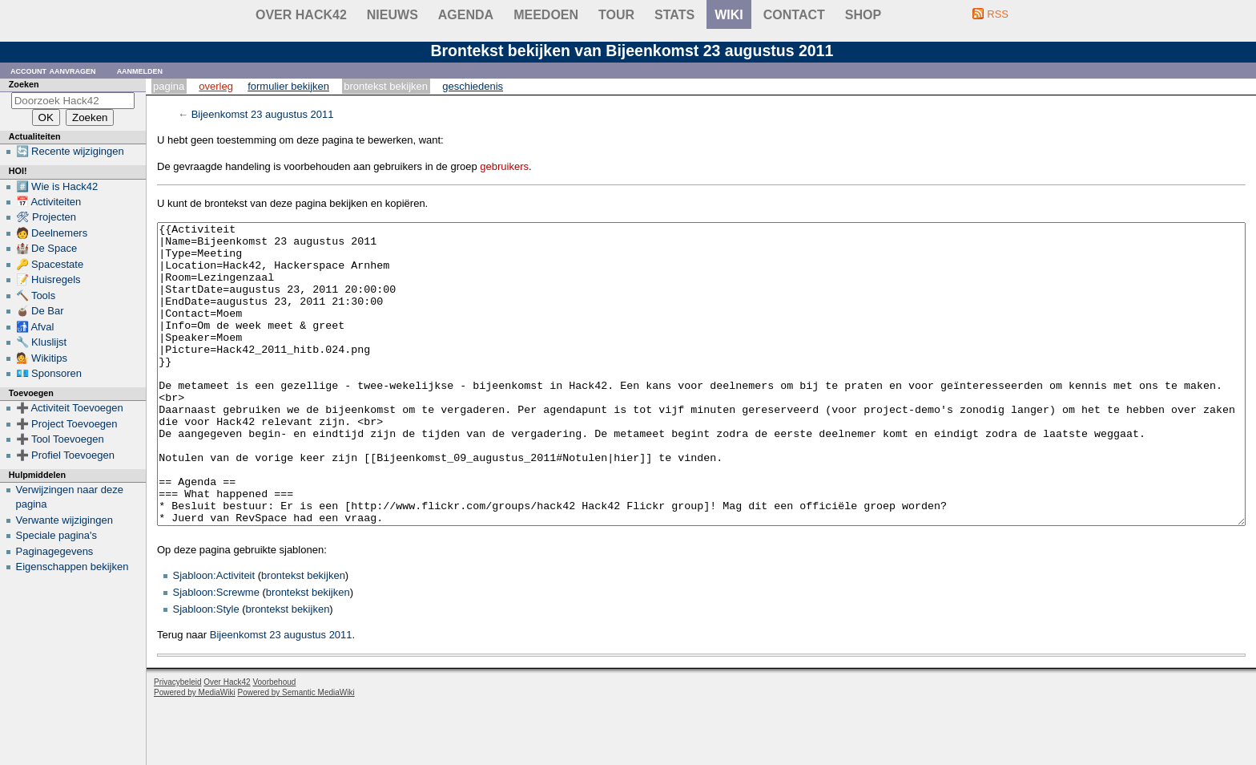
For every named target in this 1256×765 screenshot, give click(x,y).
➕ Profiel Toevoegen (65, 455)
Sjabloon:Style (206, 669)
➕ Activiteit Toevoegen (69, 408)
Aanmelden (140, 70)
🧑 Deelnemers (52, 233)
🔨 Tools (36, 295)
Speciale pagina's (57, 535)
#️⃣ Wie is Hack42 (57, 186)
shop (863, 15)
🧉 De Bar (40, 311)
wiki (729, 15)
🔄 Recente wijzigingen (70, 151)
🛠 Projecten (46, 217)
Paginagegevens (55, 551)
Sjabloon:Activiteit (214, 635)
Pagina (168, 86)
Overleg (216, 86)
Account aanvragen (53, 70)
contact (794, 15)
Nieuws (392, 15)
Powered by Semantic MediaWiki (296, 752)
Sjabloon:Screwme (216, 652)
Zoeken (24, 84)
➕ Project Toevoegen (67, 424)
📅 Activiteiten (49, 202)
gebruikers (504, 166)
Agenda (465, 15)
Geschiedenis (472, 86)
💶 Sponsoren (49, 373)
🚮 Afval (35, 327)
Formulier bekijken (288, 86)
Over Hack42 (301, 15)
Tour (616, 15)
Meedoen (545, 15)
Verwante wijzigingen (64, 520)
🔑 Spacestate (50, 264)
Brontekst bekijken (386, 86)
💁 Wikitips (41, 358)
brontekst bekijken (303, 635)
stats (674, 15)
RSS (997, 14)
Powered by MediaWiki (194, 752)
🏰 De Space (47, 248)
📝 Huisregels (48, 279)
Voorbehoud (274, 742)
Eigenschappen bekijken (72, 567)
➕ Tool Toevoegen (60, 439)
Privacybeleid (177, 742)
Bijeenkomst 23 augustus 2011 (262, 114)
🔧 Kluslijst (41, 342)
